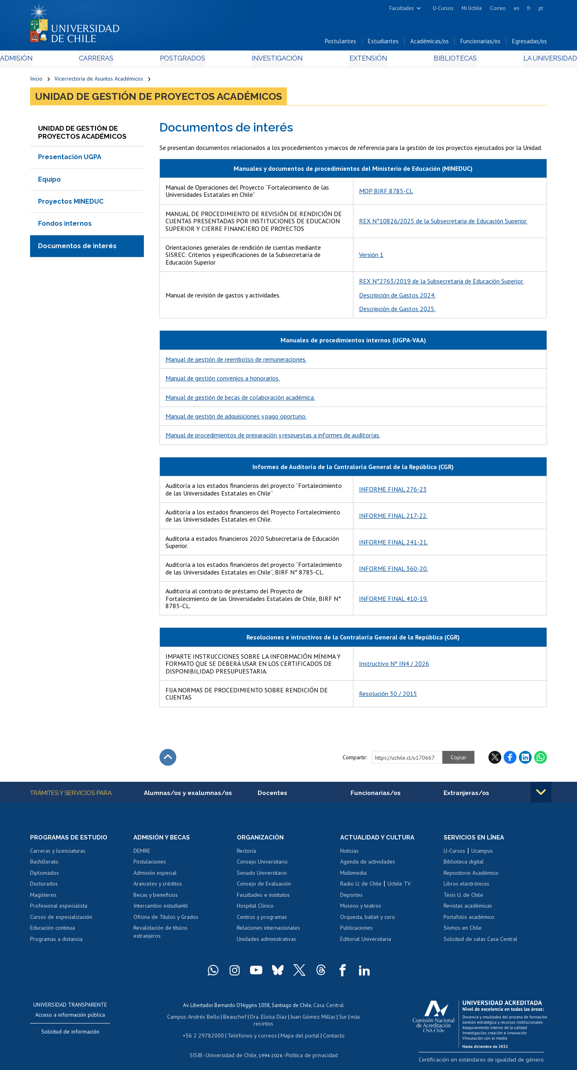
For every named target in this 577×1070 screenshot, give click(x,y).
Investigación (276, 61)
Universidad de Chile (232, 1048)
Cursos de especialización (61, 919)
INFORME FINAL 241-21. (393, 544)
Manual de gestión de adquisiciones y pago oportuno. (236, 418)
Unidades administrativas (266, 941)
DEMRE (141, 853)
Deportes (351, 897)
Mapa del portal (295, 1029)
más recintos (350, 1018)
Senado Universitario (262, 875)
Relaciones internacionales (268, 930)
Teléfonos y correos (251, 1029)
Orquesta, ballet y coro (367, 919)
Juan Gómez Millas (300, 1018)
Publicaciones (356, 930)
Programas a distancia (56, 941)
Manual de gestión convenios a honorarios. (222, 380)
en (516, 8)
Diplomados (44, 875)
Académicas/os (429, 43)
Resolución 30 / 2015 (388, 696)
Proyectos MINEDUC (70, 203)
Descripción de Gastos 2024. (397, 297)
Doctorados (44, 886)
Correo (498, 8)
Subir (167, 759)
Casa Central (328, 1007)
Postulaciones (149, 864)
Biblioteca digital (464, 864)
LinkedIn (525, 759)
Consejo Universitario (262, 864)
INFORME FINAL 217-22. (393, 518)
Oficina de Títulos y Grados (165, 919)
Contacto (327, 1029)
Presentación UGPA (69, 159)
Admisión (48, 61)
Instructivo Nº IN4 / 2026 (394, 666)
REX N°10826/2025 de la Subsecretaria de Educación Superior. (443, 223)
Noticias (349, 853)
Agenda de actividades (367, 864)
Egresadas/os (529, 43)
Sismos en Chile (463, 930)
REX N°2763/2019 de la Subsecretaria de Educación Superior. (441, 283)
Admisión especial (155, 875)
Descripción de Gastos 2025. (397, 311)
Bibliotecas (432, 61)
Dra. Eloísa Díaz (258, 1018)
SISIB (200, 1048)
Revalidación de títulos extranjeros (160, 935)
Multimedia (353, 875)
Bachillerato (44, 864)
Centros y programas (262, 919)
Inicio (36, 81)
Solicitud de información (70, 1034)
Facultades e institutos (263, 897)
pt (541, 8)
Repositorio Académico (471, 875)
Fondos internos (65, 226)
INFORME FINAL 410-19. (393, 601)
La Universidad (517, 61)
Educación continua (52, 930)
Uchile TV (399, 886)
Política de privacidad (308, 1048)
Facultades (401, 8)
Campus (171, 1018)
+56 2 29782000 (207, 1029)
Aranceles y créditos (157, 886)
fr (529, 8)
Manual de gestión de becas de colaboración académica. (240, 399)
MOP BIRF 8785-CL (386, 193)
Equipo (49, 181)
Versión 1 (371, 257)
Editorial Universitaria (365, 941)
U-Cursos (443, 8)
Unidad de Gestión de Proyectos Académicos (158, 99)
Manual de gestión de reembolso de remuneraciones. (236, 361)
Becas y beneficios (155, 897)
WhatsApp (541, 759)
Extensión (356, 61)
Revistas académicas (468, 908)
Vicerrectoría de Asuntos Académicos (98, 81)
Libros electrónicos (466, 886)
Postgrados (192, 61)
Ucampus (482, 853)
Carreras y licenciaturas (57, 853)
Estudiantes (383, 43)
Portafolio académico (469, 919)
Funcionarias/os (480, 43)
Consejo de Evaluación (264, 886)
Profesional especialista (58, 908)
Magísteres (43, 897)
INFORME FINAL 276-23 (393, 491)
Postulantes (340, 43)
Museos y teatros (360, 908)
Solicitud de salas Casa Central (480, 941)
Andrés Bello (197, 1018)
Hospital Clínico (255, 908)
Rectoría (246, 853)
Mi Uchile (472, 8)
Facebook (510, 759)
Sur (329, 1018)
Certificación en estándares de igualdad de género (490, 1061)
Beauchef (226, 1018)
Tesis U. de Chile (463, 897)
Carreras (116, 61)
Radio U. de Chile (360, 886)
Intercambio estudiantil (160, 908)
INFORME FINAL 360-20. (393, 570)
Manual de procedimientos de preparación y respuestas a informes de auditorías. (272, 437)
